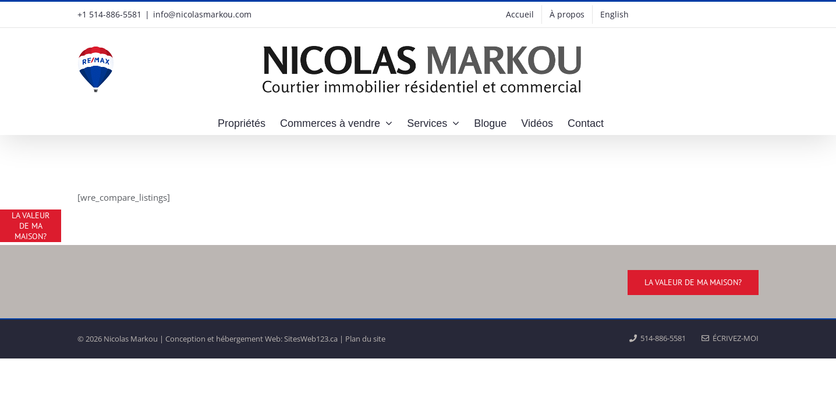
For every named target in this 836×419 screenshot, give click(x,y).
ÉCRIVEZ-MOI (730, 338)
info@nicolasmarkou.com (202, 14)
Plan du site (365, 338)
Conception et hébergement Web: (223, 338)
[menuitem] (614, 14)
